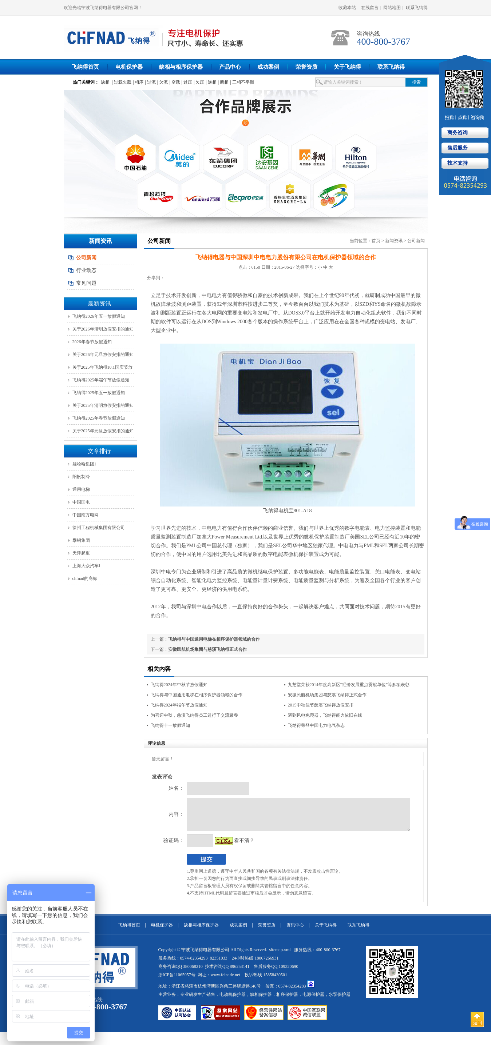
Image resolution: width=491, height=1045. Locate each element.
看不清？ (229, 846)
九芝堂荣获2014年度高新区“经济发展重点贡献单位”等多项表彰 (349, 684)
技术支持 (457, 163)
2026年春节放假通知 (92, 341)
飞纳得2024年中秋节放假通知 (179, 684)
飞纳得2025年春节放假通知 (98, 418)
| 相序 (138, 82)
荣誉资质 (306, 67)
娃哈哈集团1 (84, 464)
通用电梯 (81, 489)
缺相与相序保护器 (181, 67)
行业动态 (86, 270)
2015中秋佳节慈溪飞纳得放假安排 (320, 705)
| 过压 (187, 82)
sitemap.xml (280, 955)
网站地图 (392, 7)
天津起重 (81, 553)
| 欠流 (162, 82)
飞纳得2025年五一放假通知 (98, 392)
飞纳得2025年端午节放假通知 (100, 380)
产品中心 (230, 67)
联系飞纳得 (417, 7)
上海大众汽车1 (86, 565)
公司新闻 (416, 240)
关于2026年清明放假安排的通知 (103, 329)
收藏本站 (347, 7)
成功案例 (268, 67)
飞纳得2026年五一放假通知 (98, 316)
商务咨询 (457, 132)
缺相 (105, 82)
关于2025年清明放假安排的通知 (103, 405)
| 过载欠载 (121, 82)
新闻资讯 (394, 240)
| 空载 (174, 82)
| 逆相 (211, 82)
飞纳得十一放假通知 (170, 725)
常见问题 (86, 283)
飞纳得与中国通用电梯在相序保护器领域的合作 (214, 639)
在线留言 (370, 7)
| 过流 (150, 82)
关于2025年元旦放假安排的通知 (103, 430)
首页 (376, 240)
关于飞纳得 (347, 67)
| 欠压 (199, 82)
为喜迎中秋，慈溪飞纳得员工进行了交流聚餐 (194, 715)
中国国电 (81, 502)
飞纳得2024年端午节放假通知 (179, 705)
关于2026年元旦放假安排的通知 (103, 354)
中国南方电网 (85, 514)
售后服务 (457, 148)
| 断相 (223, 82)
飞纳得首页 (85, 67)
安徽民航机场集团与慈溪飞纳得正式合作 (207, 649)
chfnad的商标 (85, 578)
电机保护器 (129, 67)
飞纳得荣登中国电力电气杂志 (316, 725)
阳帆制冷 (81, 476)
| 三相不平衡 (242, 82)
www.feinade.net (225, 980)
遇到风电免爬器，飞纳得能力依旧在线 (325, 715)
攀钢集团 (81, 540)
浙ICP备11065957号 (176, 980)
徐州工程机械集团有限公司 (98, 527)
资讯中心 (295, 930)
